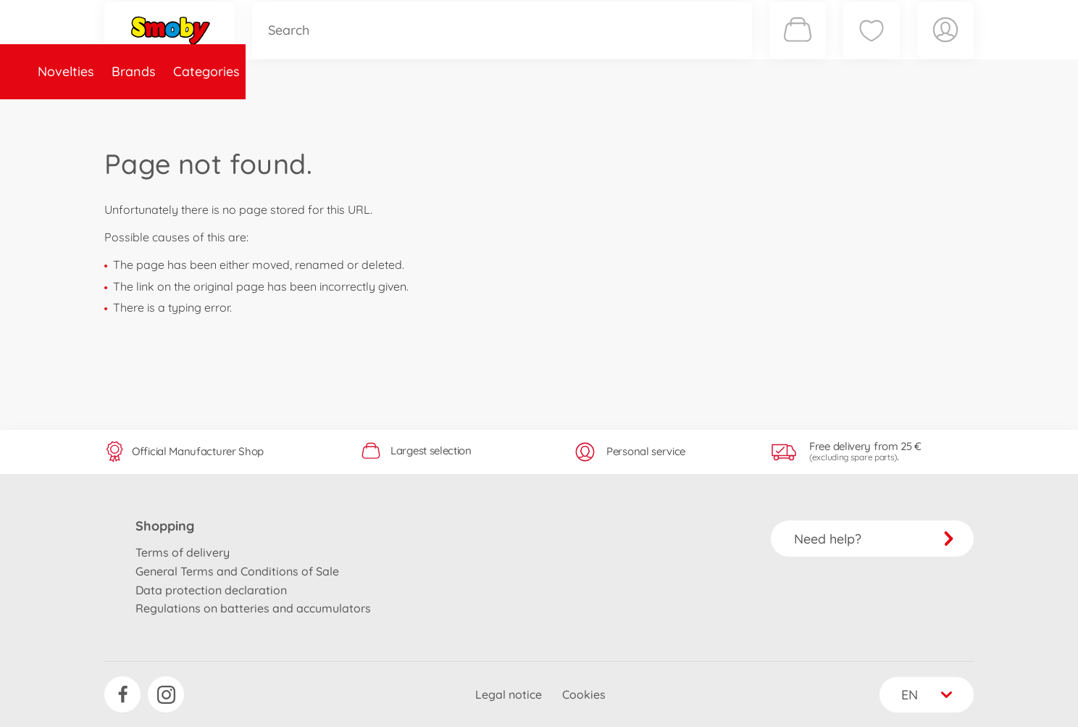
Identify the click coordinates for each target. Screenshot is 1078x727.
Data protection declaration (211, 590)
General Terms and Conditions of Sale (237, 571)
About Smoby (463, 111)
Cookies (584, 694)
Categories (281, 111)
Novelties (141, 111)
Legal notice (508, 694)
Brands (209, 111)
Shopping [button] (164, 526)
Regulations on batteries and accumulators (253, 608)
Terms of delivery (182, 552)
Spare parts (368, 111)
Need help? (874, 539)
